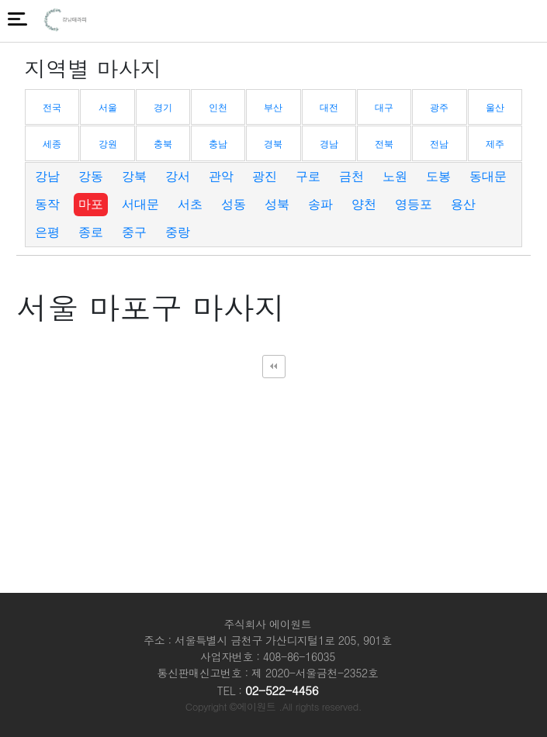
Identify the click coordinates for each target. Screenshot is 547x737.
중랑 (177, 232)
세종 (52, 144)
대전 (329, 107)
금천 (351, 176)
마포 (90, 204)
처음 (274, 366)
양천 (363, 204)
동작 (47, 204)
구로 (308, 176)
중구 (134, 232)
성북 (277, 204)
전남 (439, 144)
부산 (273, 107)
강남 (47, 176)
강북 (134, 176)
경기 (163, 107)
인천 (218, 107)
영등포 (413, 204)
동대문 (488, 176)
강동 (90, 176)
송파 (320, 204)
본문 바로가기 (0, 0)
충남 (218, 144)
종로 (90, 232)
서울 (108, 107)
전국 (52, 107)
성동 (233, 204)
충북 (163, 144)
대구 (384, 107)
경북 (273, 144)
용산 (463, 204)
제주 (495, 144)
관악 (221, 176)
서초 (190, 204)
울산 (495, 107)
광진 (264, 176)
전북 (384, 144)
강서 (177, 176)
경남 (329, 144)
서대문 (140, 204)
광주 (439, 107)
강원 (108, 144)
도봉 (438, 176)
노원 (395, 176)
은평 (47, 232)
